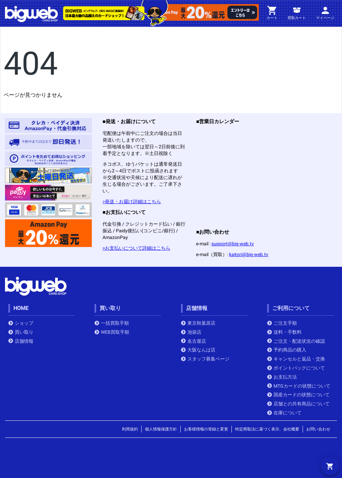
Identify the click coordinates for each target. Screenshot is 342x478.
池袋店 (191, 332)
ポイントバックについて (296, 368)
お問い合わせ (318, 429)
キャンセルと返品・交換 (296, 359)
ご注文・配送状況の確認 (296, 341)
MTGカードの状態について (298, 386)
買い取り (20, 332)
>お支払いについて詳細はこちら (136, 248)
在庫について (284, 412)
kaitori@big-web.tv (248, 254)
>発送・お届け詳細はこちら (132, 201)
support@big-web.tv (232, 243)
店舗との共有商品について (298, 403)
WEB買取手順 (112, 332)
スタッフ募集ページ (205, 359)
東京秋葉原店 (198, 323)
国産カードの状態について (298, 394)
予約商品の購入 (286, 349)
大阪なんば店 (198, 349)
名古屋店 (193, 341)
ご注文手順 (282, 323)
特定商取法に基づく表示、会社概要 (267, 429)
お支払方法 (282, 377)
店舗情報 (20, 341)
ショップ (20, 323)
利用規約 (130, 429)
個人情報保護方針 (161, 429)
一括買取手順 (112, 323)
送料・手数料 (284, 332)
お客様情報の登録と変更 (206, 429)
